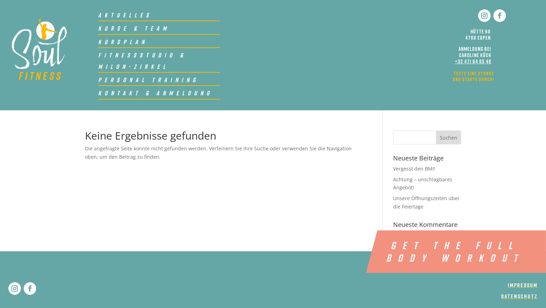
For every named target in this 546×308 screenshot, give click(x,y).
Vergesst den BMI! (414, 168)
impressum (523, 285)
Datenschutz (519, 296)
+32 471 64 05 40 (473, 61)
